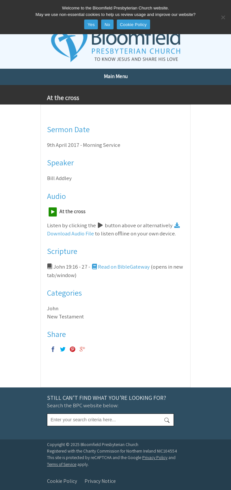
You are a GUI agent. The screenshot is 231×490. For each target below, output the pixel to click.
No (107, 24)
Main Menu (116, 76)
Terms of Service (61, 464)
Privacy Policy (154, 457)
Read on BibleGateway (120, 266)
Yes (91, 24)
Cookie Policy (62, 481)
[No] (223, 17)
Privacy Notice (100, 481)
